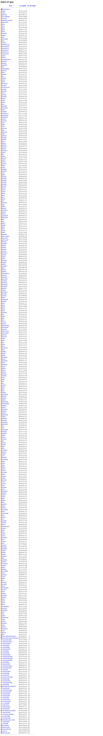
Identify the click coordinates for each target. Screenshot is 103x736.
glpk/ (4, 226)
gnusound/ (5, 282)
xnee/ (4, 630)
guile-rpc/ (5, 334)
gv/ (3, 342)
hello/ (4, 355)
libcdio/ (4, 392)
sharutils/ (5, 546)
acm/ (4, 27)
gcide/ (4, 198)
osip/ (4, 489)
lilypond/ (5, 420)
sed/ (3, 543)
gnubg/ (4, 245)
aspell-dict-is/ (6, 50)
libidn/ (4, 399)
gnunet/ (4, 269)
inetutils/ (5, 373)
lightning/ (5, 418)
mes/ (4, 448)
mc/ (3, 440)
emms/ (4, 161)
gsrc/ (4, 318)
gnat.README (6, 678)
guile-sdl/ (5, 336)
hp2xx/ (4, 358)
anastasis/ (5, 33)
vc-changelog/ (6, 606)
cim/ (4, 104)
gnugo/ (4, 256)
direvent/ (5, 146)
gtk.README (6, 684)
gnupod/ (4, 271)
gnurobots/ (5, 277)
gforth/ (4, 213)
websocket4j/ (6, 617)
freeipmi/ (5, 184)
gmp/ (4, 228)
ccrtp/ (4, 92)
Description (33, 5)
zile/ (4, 634)
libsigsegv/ (5, 409)
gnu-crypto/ (5, 238)
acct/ (4, 25)
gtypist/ (4, 321)
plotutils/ (5, 504)
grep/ (4, 305)
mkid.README (6, 695)
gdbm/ (4, 206)
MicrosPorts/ (5, 22)
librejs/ (4, 407)
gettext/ (4, 212)
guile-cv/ (5, 323)
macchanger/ (5, 429)
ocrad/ (4, 481)
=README (5, 723)
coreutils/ (5, 120)
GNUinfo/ (5, 14)
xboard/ (4, 626)
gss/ (3, 319)
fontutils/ (5, 178)
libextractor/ (5, 394)
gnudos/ (4, 254)
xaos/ (4, 625)
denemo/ (4, 139)
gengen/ (4, 208)
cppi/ (4, 124)
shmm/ (4, 552)
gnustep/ (4, 288)
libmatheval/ (5, 401)
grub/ (4, 308)
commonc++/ (6, 113)
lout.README (6, 721)
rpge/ (4, 530)
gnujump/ (5, 260)
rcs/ (3, 518)
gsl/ (3, 314)
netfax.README (7, 654)
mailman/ (5, 431)
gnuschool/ (5, 278)
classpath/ (5, 105)
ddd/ (4, 133)
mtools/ (4, 470)
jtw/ (3, 383)
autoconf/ (5, 61)
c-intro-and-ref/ (6, 87)
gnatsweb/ (5, 234)
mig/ (4, 455)
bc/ (3, 76)
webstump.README (7, 682)
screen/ (4, 541)
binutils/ (4, 78)
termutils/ (5, 584)
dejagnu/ (4, 137)
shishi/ (4, 550)
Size (28, 5)
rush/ (4, 532)
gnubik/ (4, 247)
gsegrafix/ (5, 312)
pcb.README (6, 673)
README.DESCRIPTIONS (9, 686)
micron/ (4, 452)
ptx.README (6, 645)
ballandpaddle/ (6, 68)
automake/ (5, 65)
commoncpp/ (6, 115)
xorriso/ (4, 632)
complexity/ (5, 117)
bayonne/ (5, 74)
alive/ (4, 31)
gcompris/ (5, 202)
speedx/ (4, 565)
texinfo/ (4, 589)
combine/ (5, 111)
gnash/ (4, 230)
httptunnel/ (5, 360)
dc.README (6, 651)
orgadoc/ (5, 487)
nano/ (4, 474)
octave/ (4, 483)
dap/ (4, 130)
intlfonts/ (5, 375)
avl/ (3, 66)
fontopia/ (5, 176)
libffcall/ (4, 396)
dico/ (4, 141)
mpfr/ (4, 466)
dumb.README (6, 649)
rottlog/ (4, 528)
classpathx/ (5, 107)
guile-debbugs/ (6, 325)
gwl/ (4, 345)
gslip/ (4, 316)
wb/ (3, 613)
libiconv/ (5, 398)
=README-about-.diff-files (9, 710)
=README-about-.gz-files (9, 719)
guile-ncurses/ (6, 331)
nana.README (6, 693)
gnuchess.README (7, 641)
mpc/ (4, 465)
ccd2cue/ (5, 91)
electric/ (4, 158)
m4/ (3, 427)
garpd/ (4, 191)
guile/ (4, 338)
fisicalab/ (5, 171)
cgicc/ (4, 100)
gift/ (3, 219)
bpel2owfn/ (5, 83)
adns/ (4, 29)
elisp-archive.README (8, 714)
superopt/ (5, 574)
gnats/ (4, 232)
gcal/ (4, 195)
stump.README (6, 680)
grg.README (6, 675)
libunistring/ (5, 414)
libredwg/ (5, 405)
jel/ (3, 381)
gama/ (4, 189)
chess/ (4, 102)
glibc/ (4, 223)
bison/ (4, 79)
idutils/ (4, 368)
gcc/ (3, 197)
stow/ (4, 572)
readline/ (5, 520)
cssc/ (4, 126)
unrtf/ (4, 600)
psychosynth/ (6, 513)
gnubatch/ (5, 243)
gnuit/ (4, 258)
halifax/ (4, 351)
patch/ (4, 496)
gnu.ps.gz (5, 731)
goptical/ (5, 295)
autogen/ (4, 63)
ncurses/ (4, 476)
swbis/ (4, 576)
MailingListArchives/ (7, 20)
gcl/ (3, 200)
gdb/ (4, 204)
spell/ (4, 567)
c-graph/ (4, 85)
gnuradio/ (5, 275)
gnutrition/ (5, 292)
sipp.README (6, 708)
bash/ (4, 72)
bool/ (4, 81)
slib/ (4, 558)
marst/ (4, 437)
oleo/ (4, 485)
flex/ (4, 172)
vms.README (6, 647)
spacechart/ (5, 563)
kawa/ (4, 386)
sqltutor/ (4, 569)
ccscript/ (4, 94)
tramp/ (4, 593)
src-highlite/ (5, 571)
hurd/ (4, 362)
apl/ (3, 37)
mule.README (6, 716)
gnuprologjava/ (6, 273)
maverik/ (5, 438)
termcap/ (5, 582)
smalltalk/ (5, 559)
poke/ (4, 505)
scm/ (4, 539)
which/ (4, 621)
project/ (4, 507)
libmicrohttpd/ (6, 403)
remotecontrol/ (6, 526)
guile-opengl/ (6, 332)
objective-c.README (8, 677)
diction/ (4, 143)
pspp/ (4, 511)
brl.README (6, 705)
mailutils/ (5, 433)
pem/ (4, 498)
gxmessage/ (5, 347)
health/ (4, 353)
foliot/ (4, 174)
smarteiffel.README (8, 658)
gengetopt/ (5, 210)
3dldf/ (4, 11)
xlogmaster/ (5, 628)
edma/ (4, 156)
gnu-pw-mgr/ (6, 239)
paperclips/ (5, 491)
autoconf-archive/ (7, 59)
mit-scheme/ (5, 459)
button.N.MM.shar (7, 729)
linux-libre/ (5, 422)
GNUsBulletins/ (6, 16)
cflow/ (4, 98)
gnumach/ (5, 265)
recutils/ (4, 522)
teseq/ (4, 585)
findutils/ (5, 169)
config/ (4, 118)
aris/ (4, 40)
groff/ (4, 306)
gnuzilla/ (5, 293)
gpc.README (6, 652)
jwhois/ (4, 385)
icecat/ (4, 366)
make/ (4, 435)
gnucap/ (4, 251)
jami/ (4, 379)
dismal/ (4, 148)
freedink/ (5, 180)
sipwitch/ (5, 556)
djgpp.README (6, 706)
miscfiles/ (5, 457)
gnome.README (7, 701)
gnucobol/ (5, 252)
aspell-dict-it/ (6, 52)
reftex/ (4, 524)
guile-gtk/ (5, 329)
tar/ (3, 580)
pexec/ (4, 500)
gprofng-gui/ (5, 299)
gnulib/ (4, 264)
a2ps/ (4, 24)
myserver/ (5, 472)
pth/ (3, 515)
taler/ (4, 578)
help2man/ (5, 357)
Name (10, 5)
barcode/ (4, 70)
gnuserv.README (7, 691)
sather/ (4, 533)
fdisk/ (4, 165)
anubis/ (4, 35)
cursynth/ (5, 128)
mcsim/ (4, 444)
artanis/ (4, 42)
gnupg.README (7, 643)
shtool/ (4, 554)
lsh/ (3, 425)
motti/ (4, 463)
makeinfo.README (7, 690)
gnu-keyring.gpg (6, 732)
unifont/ (4, 597)
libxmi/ (4, 416)
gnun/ (4, 267)
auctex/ (4, 57)
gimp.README (6, 664)
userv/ (4, 602)
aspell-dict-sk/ (6, 53)
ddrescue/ (5, 135)
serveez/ (4, 545)
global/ (4, 225)
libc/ (4, 390)
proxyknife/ (5, 509)
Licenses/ (5, 18)
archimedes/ (5, 38)
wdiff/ (4, 615)
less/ (4, 388)
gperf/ (4, 297)
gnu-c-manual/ (6, 236)
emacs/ (4, 159)
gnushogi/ (5, 280)
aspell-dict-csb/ (6, 44)
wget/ (4, 619)
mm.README (6, 688)
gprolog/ (4, 301)
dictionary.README (7, 660)
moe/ (4, 461)
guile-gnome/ (6, 327)
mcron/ (4, 442)
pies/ (4, 502)
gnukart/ (4, 262)
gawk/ (4, 193)
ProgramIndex (6, 725)
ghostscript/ (5, 217)
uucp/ (4, 604)
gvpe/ (4, 344)
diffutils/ (4, 145)
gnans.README (6, 712)
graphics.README (7, 639)
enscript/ (4, 163)
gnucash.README (7, 667)
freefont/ (4, 182)
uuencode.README (7, 665)
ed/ (3, 154)
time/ (4, 591)
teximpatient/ (6, 587)
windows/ (5, 623)
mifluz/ (4, 453)
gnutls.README (6, 671)
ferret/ (4, 167)
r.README (5, 669)
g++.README (6, 703)
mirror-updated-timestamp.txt (9, 636)
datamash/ (5, 132)
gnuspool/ (5, 286)
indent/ (4, 372)
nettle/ (4, 478)
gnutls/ (4, 290)
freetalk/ (4, 185)
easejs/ (4, 152)
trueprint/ (5, 595)
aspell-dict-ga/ (6, 46)
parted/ (4, 494)
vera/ (4, 611)
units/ (4, 598)
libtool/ (4, 412)
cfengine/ (5, 96)
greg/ (4, 303)
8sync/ (4, 12)
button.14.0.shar (6, 727)
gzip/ (4, 349)
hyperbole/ (5, 364)
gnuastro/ (5, 241)
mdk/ (4, 446)
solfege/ (4, 561)
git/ (3, 221)
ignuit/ (4, 370)
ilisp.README (6, 699)
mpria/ (4, 468)
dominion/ (5, 150)
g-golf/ (4, 187)
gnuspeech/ (5, 284)
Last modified (22, 5)
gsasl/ (4, 310)
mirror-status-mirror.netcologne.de (10, 638)
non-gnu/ (5, 479)
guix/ (4, 340)
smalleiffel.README (8, 656)
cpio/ (4, 122)
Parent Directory (6, 9)
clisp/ (4, 109)
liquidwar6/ (5, 424)
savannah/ (5, 537)
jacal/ (4, 377)
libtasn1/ (4, 411)
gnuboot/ (5, 249)
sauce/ (4, 535)
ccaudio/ (4, 89)
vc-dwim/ (5, 608)
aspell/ (4, 55)
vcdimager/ (5, 610)
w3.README (6, 697)
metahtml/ (5, 450)
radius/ (4, 517)
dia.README (6, 662)
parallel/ (4, 492)
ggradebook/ (5, 215)
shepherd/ (5, 548)
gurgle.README (7, 718)
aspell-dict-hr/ (6, 48)
